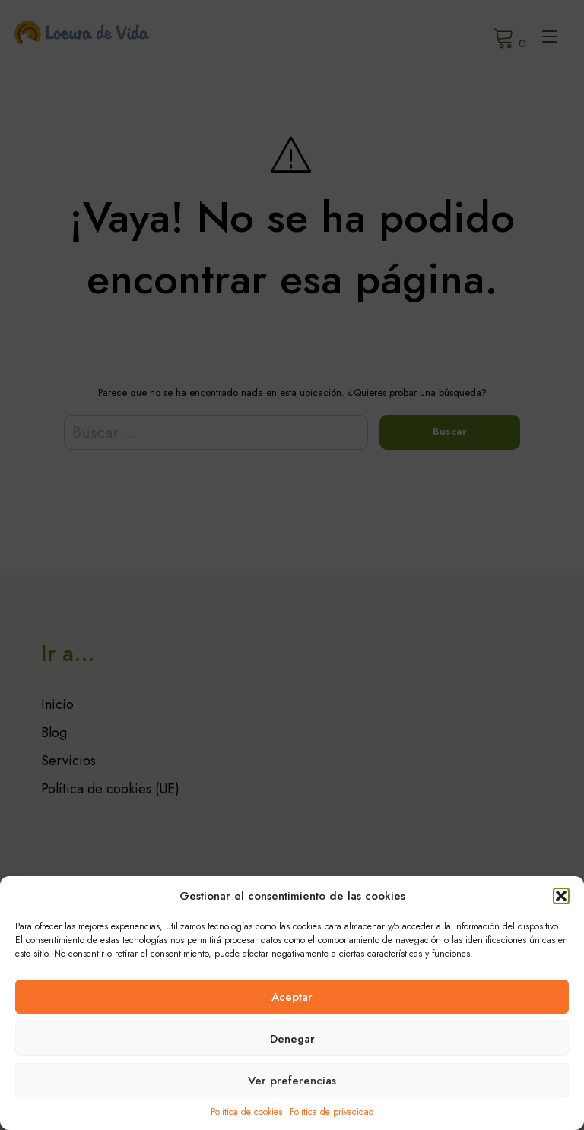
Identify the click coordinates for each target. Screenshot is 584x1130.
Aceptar (292, 997)
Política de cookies (246, 1112)
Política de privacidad (332, 1112)
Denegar (292, 1038)
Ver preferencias (292, 1080)
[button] (561, 896)
